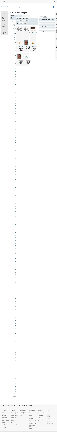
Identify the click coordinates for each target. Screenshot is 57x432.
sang (15, 266)
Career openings (14, 424)
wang (16, 344)
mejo (15, 224)
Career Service (40, 420)
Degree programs (32, 412)
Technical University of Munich (55, 6)
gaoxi (16, 126)
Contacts (30, 428)
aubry (16, 50)
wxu (15, 367)
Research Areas (3, 22)
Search (28, 16)
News (3, 412)
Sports (39, 413)
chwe (16, 76)
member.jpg (28, 46)
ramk (16, 256)
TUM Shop (40, 425)
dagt (15, 87)
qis (15, 250)
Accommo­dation (41, 412)
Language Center (50, 423)
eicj (15, 108)
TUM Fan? (4, 427)
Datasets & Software (4, 30)
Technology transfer (23, 412)
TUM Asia (48, 413)
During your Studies (32, 423)
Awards (3, 28)
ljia (15, 203)
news (14, 393)
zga (15, 383)
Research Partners (14, 417)
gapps (15, 31)
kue (15, 184)
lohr (15, 208)
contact (14, 23)
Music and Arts (40, 415)
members (14, 39)
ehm (15, 105)
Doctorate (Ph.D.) (14, 420)
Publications (4, 24)
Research (12, 408)
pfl (15, 248)
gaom (16, 124)
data (14, 25)
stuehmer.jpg (21, 59)
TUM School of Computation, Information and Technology (10, 7)
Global (48, 408)
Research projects (14, 415)
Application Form (4, 14)
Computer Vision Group (4, 6)
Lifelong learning (32, 410)
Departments (4, 417)
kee (15, 163)
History (45, 16)
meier (16, 219)
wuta (15, 365)
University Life (41, 408)
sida (15, 290)
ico (14, 35)
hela (15, 150)
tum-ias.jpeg (28, 59)
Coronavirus (4, 413)
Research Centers (14, 412)
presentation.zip (35, 46)
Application (31, 418)
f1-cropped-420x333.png (37, 32)
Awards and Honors (5, 418)
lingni (16, 200)
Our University (4, 410)
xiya (15, 370)
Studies (30, 408)
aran (15, 47)
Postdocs (12, 422)
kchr (15, 161)
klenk (16, 171)
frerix (16, 121)
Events (39, 417)
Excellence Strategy (14, 413)
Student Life (40, 410)
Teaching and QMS (5, 422)
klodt (15, 174)
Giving (3, 425)
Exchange (48, 418)
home (15, 33)
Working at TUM (5, 424)
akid (15, 42)
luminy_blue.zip (22, 46)
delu (15, 89)
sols (15, 293)
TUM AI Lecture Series (3, 17)
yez (15, 378)
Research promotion (15, 418)
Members (3, 20)
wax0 (16, 349)
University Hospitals (5, 420)
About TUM (4, 408)
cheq (15, 68)
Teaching (3, 26)
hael (15, 142)
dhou (16, 97)
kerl (15, 166)
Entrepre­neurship (23, 410)
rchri (15, 258)
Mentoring (39, 422)
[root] (12, 21)
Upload (24, 16)
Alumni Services (41, 418)
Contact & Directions (6, 429)
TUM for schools (41, 424)
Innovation (22, 408)
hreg (15, 155)
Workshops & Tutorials (4, 33)
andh (16, 44)
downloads (15, 28)
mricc (16, 232)
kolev (16, 179)
